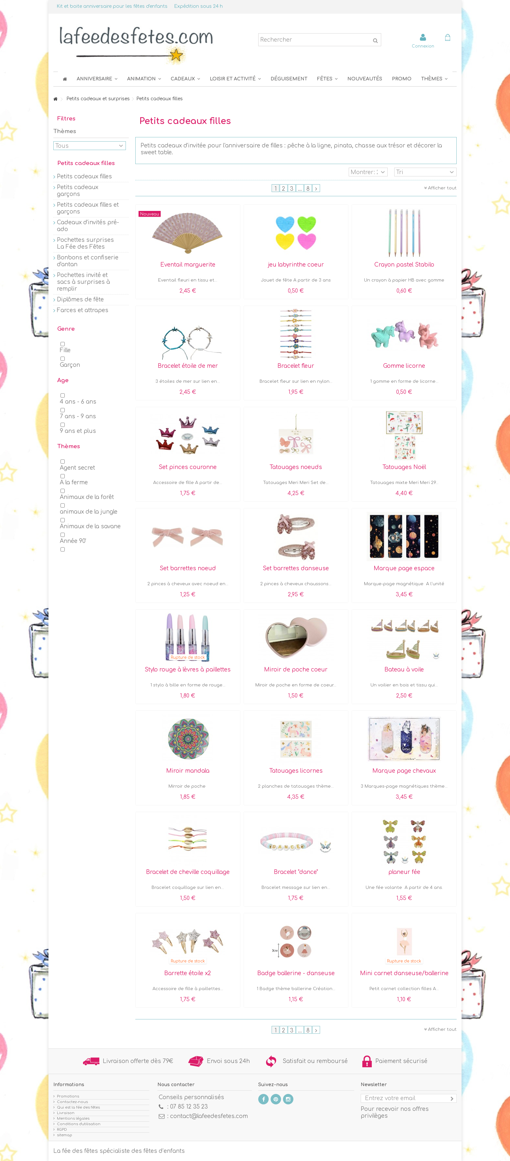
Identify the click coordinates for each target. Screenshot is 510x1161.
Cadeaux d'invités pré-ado (88, 225)
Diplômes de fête (80, 300)
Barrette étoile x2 (187, 973)
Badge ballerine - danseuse (296, 973)
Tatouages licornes (296, 771)
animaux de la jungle (88, 512)
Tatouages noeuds (296, 467)
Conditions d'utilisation (79, 1124)
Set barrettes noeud (188, 568)
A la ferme (74, 482)
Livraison (65, 1113)
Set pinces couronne (188, 467)
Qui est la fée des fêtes (78, 1107)
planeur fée (404, 872)
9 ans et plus (78, 431)
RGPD (62, 1129)
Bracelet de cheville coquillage (188, 872)
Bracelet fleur (295, 366)
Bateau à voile (404, 670)
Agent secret (77, 468)
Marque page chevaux (404, 771)
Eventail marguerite (187, 265)
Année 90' (73, 541)
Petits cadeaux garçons (77, 190)
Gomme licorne (404, 366)
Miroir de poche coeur (296, 670)
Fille (65, 350)
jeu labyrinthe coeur (296, 265)
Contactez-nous (72, 1102)
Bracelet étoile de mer (188, 366)
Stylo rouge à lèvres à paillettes (188, 670)
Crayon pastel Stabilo (404, 265)
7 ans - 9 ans (78, 416)
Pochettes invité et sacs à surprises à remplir (83, 282)
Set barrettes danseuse (296, 568)
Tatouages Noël (404, 467)
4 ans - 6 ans (78, 402)
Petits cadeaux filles (84, 176)
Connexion (423, 46)
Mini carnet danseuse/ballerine (404, 973)
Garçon (70, 365)
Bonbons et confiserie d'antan (87, 261)
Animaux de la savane (90, 526)
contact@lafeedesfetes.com (209, 1116)
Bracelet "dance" (296, 872)
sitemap (64, 1135)
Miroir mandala (187, 771)
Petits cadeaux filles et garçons (88, 208)
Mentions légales (73, 1118)
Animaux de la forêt (87, 497)
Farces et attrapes (82, 310)
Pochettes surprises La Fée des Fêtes (85, 243)
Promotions (68, 1096)
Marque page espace (404, 568)
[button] (327, 79)
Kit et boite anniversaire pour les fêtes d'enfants (112, 6)
